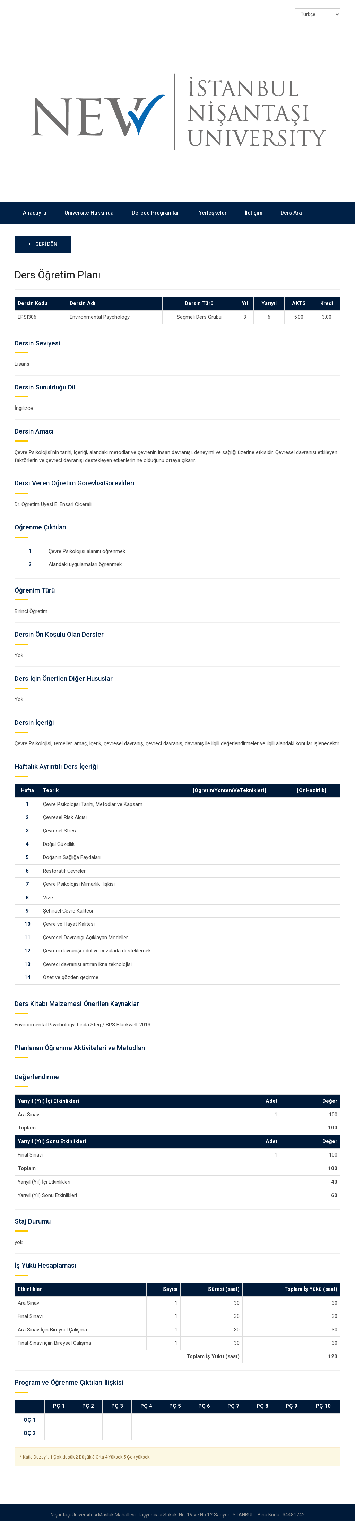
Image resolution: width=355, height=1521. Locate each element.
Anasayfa (34, 208)
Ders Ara (291, 208)
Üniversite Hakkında (89, 208)
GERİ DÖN (42, 239)
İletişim (253, 208)
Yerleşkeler (213, 208)
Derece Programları (156, 208)
